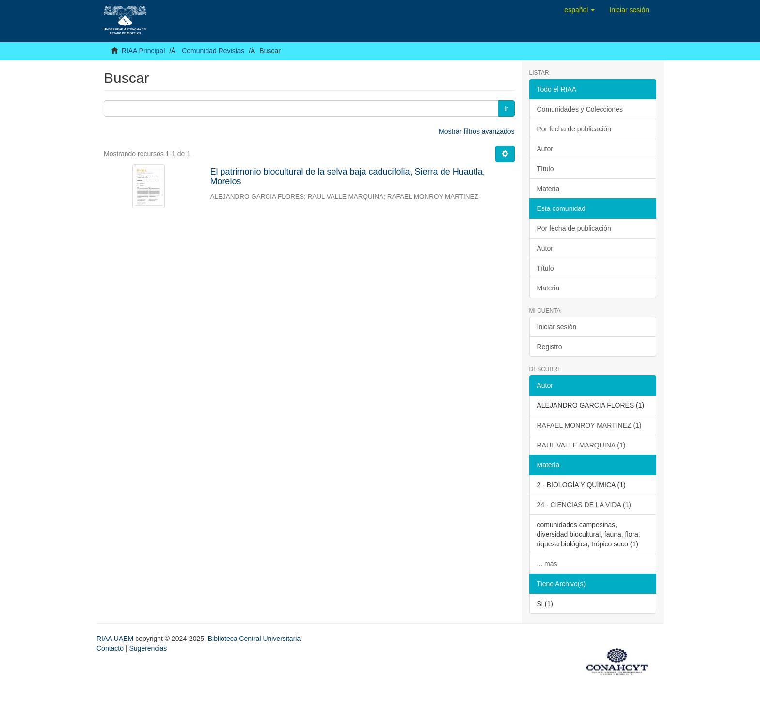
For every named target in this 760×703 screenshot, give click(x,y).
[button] (579, 9)
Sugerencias (148, 648)
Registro (549, 347)
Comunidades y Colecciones (580, 109)
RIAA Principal (143, 51)
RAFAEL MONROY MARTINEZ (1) (589, 425)
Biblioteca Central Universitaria (254, 638)
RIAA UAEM (115, 638)
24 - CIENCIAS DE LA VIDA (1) (584, 505)
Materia (548, 188)
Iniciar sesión (557, 327)
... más (547, 564)
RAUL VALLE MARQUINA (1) (581, 445)
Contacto (110, 648)
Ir (506, 108)
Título (545, 169)
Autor (545, 149)
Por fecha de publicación (574, 129)
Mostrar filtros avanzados (476, 131)
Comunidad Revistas (213, 51)
